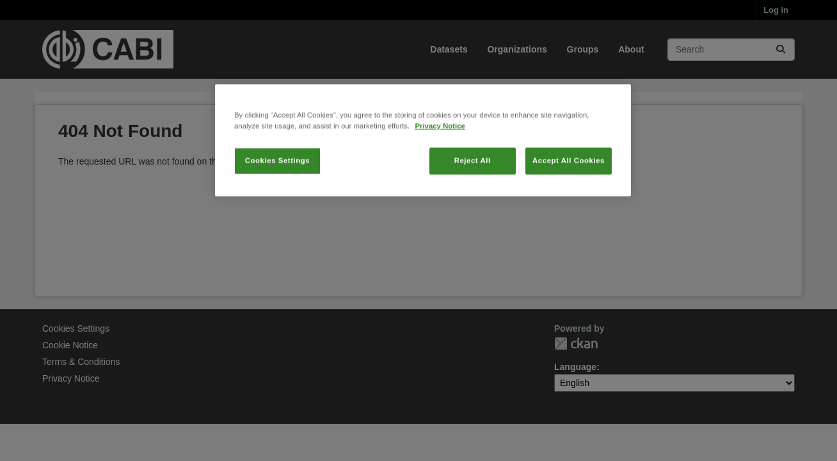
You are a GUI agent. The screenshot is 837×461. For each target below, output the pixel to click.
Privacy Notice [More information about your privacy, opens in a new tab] (440, 172)
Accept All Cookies (568, 207)
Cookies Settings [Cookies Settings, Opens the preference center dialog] (277, 207)
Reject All (472, 207)
